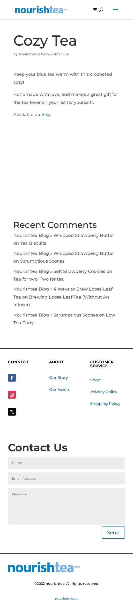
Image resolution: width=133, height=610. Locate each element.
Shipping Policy (105, 403)
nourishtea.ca (66, 598)
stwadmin (27, 54)
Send (113, 532)
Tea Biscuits (33, 243)
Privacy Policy (103, 392)
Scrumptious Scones (42, 261)
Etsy (45, 114)
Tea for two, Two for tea (38, 279)
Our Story (58, 377)
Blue (65, 54)
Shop (95, 380)
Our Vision (59, 389)
